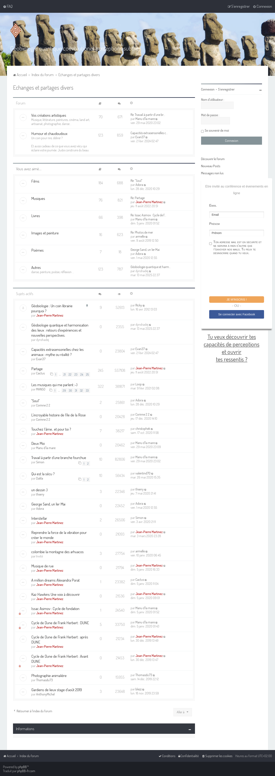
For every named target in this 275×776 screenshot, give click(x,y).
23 (76, 374)
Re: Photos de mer (142, 232)
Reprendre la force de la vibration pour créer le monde (59, 535)
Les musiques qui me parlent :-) (54, 384)
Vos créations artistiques (48, 114)
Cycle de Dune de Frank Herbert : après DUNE (59, 639)
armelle (140, 236)
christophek (142, 429)
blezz (138, 689)
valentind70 (142, 473)
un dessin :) (39, 489)
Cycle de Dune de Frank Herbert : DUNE (60, 622)
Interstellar (39, 518)
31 (76, 390)
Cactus (40, 373)
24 (81, 374)
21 (65, 374)
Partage (37, 368)
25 (87, 374)
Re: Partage (138, 198)
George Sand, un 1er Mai (145, 249)
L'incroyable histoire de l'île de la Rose (58, 414)
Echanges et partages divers (43, 87)
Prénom (214, 223)
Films (35, 180)
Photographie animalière (49, 675)
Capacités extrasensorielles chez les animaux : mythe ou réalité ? (57, 352)
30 (70, 390)
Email (213, 205)
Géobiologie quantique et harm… (151, 267)
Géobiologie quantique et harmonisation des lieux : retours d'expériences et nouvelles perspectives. (59, 329)
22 (70, 374)
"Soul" (35, 400)
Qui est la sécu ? (43, 473)
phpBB (22, 767)
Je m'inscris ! (237, 299)
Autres (36, 267)
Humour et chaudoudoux (49, 133)
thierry (40, 494)
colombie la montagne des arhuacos (57, 551)
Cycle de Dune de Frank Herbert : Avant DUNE (59, 658)
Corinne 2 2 (43, 405)
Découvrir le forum (213, 159)
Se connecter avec (236, 314)
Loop (138, 384)
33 (87, 390)
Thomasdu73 (44, 680)
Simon (40, 462)
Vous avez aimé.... (28, 168)
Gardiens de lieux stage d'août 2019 (56, 689)
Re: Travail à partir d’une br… (148, 114)
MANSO (40, 389)
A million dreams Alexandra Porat (55, 579)
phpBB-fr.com (26, 771)
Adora (139, 184)
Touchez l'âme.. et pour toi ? (51, 429)
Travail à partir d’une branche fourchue (58, 457)
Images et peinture (45, 232)
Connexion (207, 89)
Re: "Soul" (136, 180)
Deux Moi (38, 443)
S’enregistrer (226, 89)
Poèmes (37, 249)
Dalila (39, 478)
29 (64, 390)
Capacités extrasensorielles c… (149, 133)
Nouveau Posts (210, 166)
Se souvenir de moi (217, 130)
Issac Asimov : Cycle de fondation (55, 608)
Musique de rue (42, 565)
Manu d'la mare (145, 118)
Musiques (38, 198)
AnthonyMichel (45, 694)
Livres (35, 215)
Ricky (138, 305)
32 (81, 390)
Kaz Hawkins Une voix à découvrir (55, 594)
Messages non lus (212, 173)
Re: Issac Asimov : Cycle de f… (148, 215)
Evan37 (140, 137)
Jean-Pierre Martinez (149, 202)
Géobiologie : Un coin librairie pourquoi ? (52, 308)
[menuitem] (8, 6)
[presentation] (240, 276)
